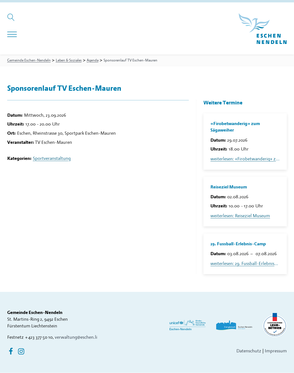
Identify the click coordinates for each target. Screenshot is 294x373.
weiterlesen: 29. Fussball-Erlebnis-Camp (245, 264)
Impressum (276, 351)
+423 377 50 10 (39, 337)
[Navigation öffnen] (12, 34)
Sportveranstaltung (52, 159)
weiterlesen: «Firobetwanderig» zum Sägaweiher (245, 159)
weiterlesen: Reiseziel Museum (240, 216)
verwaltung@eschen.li (76, 337)
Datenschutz (248, 351)
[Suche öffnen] (11, 19)
